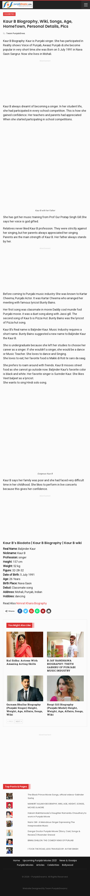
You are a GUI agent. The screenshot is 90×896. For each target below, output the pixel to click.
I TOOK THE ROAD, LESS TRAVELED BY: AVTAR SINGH (53, 848)
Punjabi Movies (25, 865)
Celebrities (9, 14)
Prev (10, 721)
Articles (40, 865)
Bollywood (67, 865)
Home (16, 860)
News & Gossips (68, 860)
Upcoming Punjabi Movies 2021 (40, 860)
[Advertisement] (45, 83)
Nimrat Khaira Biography (31, 603)
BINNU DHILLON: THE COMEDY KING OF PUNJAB (50, 840)
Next (19, 721)
